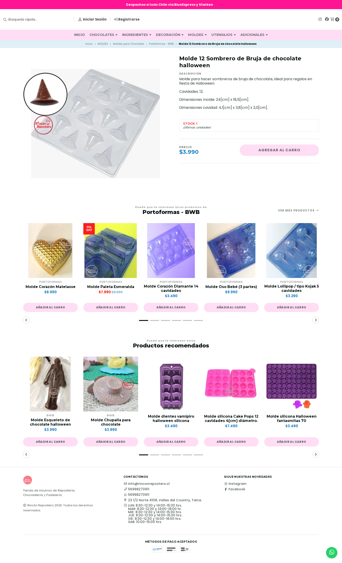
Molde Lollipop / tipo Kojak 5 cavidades (291, 288)
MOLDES (197, 35)
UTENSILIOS (223, 35)
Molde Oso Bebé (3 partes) (231, 287)
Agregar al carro (279, 150)
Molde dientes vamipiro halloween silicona (171, 418)
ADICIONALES (254, 35)
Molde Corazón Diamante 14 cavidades (171, 288)
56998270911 (136, 489)
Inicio (88, 44)
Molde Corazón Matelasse (50, 287)
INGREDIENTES (136, 35)
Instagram (235, 484)
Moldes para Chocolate (128, 44)
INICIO (79, 35)
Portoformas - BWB (161, 44)
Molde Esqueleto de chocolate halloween (50, 422)
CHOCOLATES (103, 35)
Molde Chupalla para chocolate (111, 422)
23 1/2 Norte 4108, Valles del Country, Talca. (163, 500)
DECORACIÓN (170, 35)
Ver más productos (298, 210)
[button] (50, 307)
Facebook (234, 489)
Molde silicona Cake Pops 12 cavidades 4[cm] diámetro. (231, 420)
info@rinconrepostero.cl (147, 484)
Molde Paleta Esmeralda (110, 287)
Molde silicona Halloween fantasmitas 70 (291, 418)
